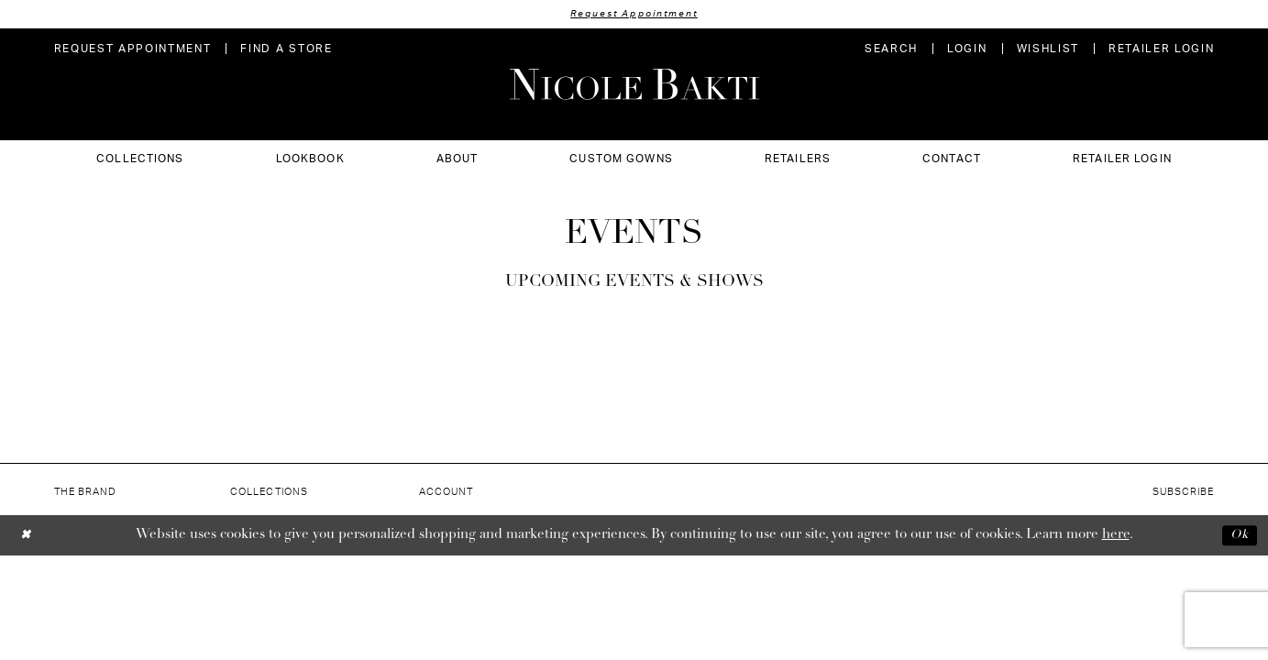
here (1116, 536)
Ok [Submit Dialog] (1238, 536)
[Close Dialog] (27, 537)
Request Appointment (634, 14)
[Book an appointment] (132, 49)
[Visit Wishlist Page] (1048, 49)
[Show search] (891, 49)
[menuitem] (132, 49)
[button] (966, 49)
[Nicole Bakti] (634, 85)
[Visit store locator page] (286, 49)
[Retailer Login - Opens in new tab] (1161, 49)
